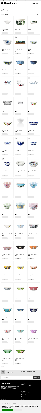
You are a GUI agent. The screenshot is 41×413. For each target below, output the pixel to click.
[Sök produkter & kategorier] (19, 6)
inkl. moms (37, 0)
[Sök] (38, 6)
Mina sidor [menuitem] (33, 3)
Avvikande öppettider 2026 (25, 390)
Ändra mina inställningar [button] (17, 409)
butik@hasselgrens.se (32, 0)
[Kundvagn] (36, 3)
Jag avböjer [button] (10, 409)
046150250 (26, 0)
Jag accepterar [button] (5, 409)
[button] (2, 4)
